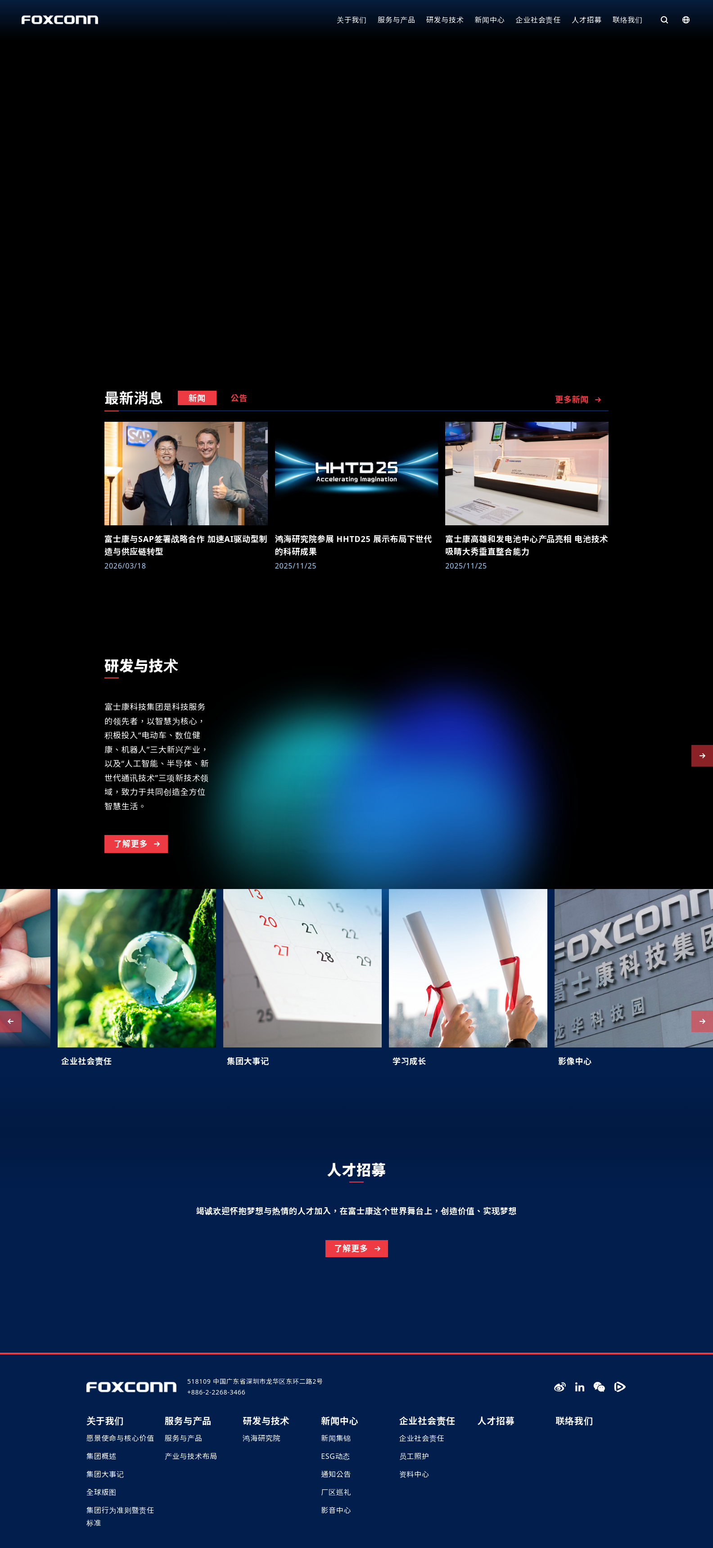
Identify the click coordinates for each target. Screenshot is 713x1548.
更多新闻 (579, 399)
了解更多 (138, 883)
